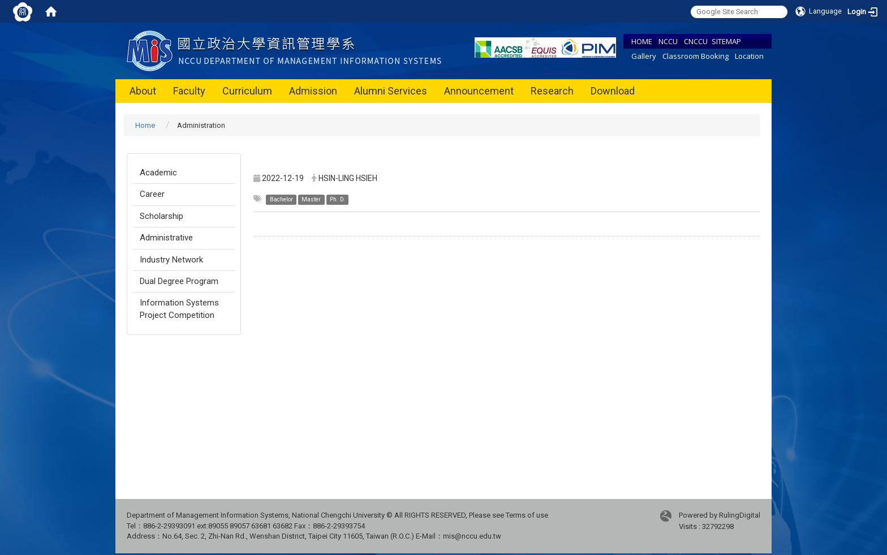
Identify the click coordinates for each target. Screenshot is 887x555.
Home (145, 125)
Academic (158, 172)
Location (749, 56)
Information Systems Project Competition (179, 309)
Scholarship (161, 216)
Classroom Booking (695, 56)
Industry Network (171, 260)
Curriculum (247, 91)
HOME (641, 41)
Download (613, 91)
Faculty (189, 91)
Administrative (166, 238)
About (143, 91)
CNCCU (696, 41)
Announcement (479, 91)
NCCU (668, 41)
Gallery (643, 56)
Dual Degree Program (179, 281)
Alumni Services (390, 91)
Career (152, 194)
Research (552, 91)
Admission (313, 91)
